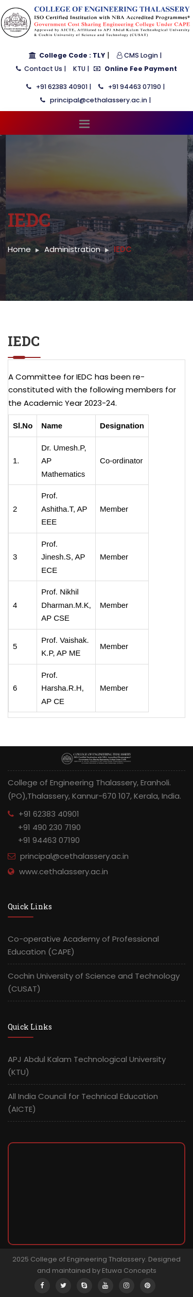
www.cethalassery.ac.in (63, 871)
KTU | (81, 68)
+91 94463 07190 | (131, 86)
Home (19, 249)
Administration (72, 249)
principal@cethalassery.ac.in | (95, 100)
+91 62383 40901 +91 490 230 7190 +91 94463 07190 (44, 826)
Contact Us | (41, 68)
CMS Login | (139, 55)
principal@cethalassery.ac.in (74, 856)
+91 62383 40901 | (58, 86)
